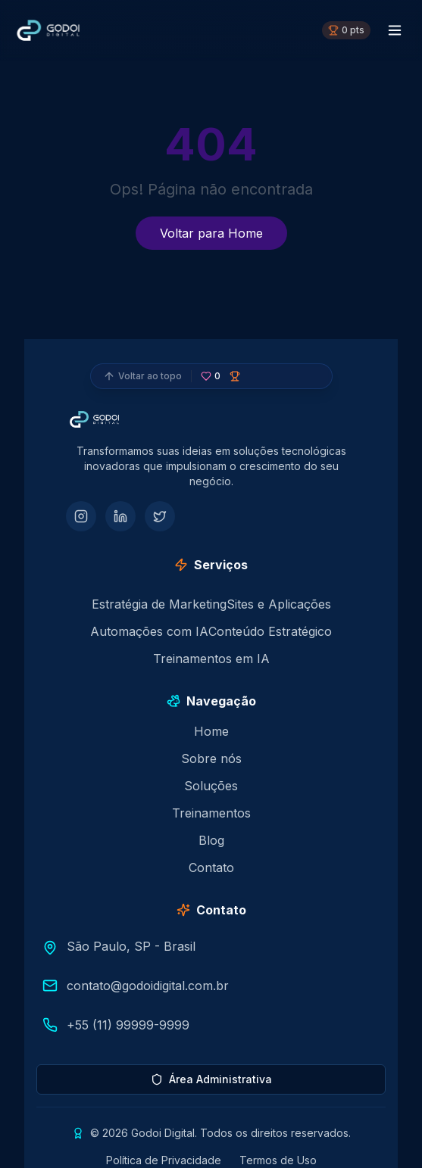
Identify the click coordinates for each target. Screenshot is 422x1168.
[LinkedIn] (120, 516)
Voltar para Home (211, 233)
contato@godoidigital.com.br (148, 985)
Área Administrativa (211, 1079)
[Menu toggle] (395, 30)
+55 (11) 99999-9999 (128, 1025)
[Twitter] (160, 516)
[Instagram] (81, 516)
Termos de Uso (278, 1160)
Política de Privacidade (163, 1160)
